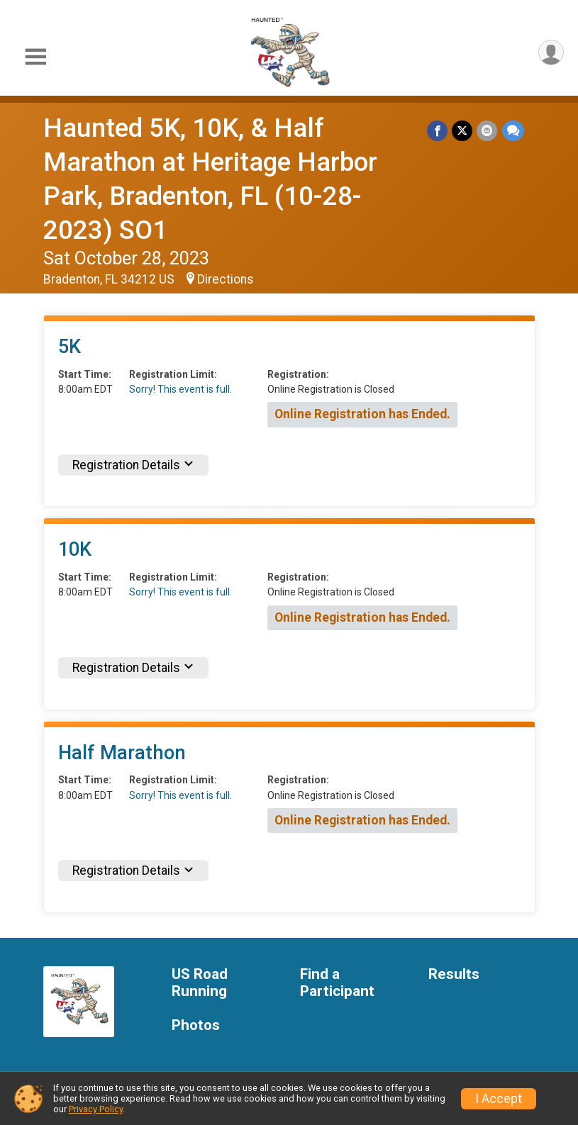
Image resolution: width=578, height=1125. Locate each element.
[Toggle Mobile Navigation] (35, 57)
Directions (225, 279)
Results (453, 974)
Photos (196, 1025)
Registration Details (133, 465)
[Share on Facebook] (438, 131)
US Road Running (200, 983)
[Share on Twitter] (462, 131)
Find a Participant (337, 983)
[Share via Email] (487, 131)
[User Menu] (551, 53)
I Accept (498, 1099)
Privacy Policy (96, 1109)
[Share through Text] (513, 131)
